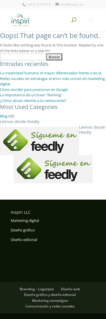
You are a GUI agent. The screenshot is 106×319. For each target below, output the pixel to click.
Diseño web (70, 289)
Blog (3, 116)
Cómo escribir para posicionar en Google (34, 89)
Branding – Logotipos (37, 289)
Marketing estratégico (50, 300)
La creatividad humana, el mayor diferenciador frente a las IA (50, 72)
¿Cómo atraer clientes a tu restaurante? (33, 100)
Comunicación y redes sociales (50, 306)
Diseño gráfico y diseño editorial (50, 294)
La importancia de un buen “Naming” (31, 94)
